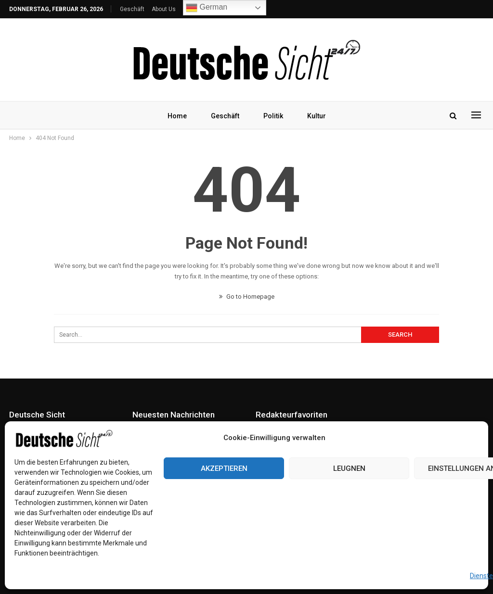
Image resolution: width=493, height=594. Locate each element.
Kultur (318, 116)
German (206, 7)
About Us (164, 9)
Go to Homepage (246, 296)
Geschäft (132, 9)
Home (174, 116)
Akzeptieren (224, 468)
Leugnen (349, 468)
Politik (274, 116)
